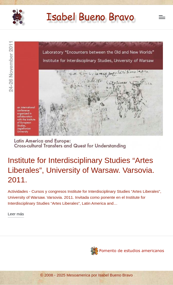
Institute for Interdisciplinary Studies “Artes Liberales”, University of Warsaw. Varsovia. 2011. (81, 170)
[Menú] (162, 17)
